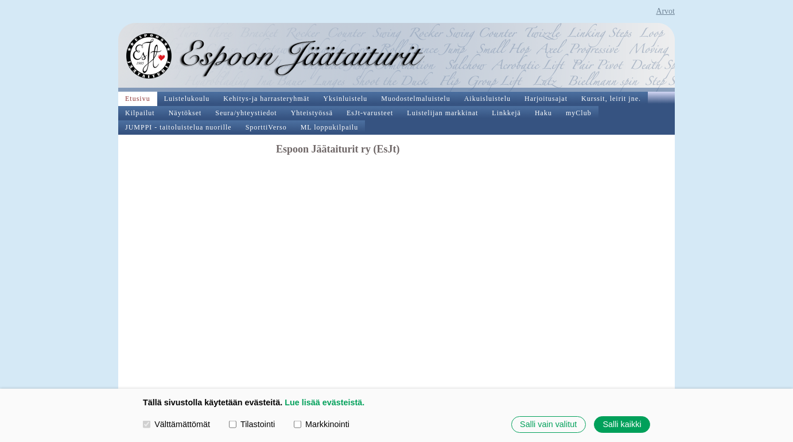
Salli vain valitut (548, 424)
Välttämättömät (176, 424)
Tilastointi (252, 424)
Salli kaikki (621, 424)
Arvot (665, 11)
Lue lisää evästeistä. (324, 402)
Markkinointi (321, 424)
